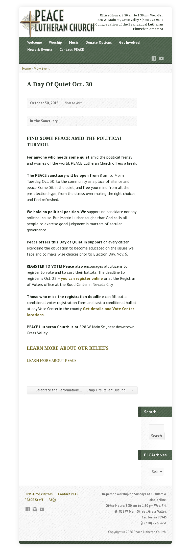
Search (156, 435)
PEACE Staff (34, 500)
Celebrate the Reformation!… (56, 389)
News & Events (40, 49)
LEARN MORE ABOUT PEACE (52, 360)
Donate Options (99, 42)
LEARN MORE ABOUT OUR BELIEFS (68, 348)
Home (26, 68)
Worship (55, 42)
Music (74, 42)
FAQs (52, 500)
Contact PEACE (72, 49)
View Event (42, 68)
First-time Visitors (39, 494)
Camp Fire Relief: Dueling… (110, 389)
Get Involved (129, 42)
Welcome (34, 42)
